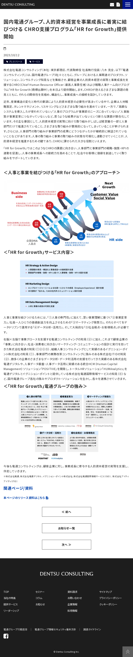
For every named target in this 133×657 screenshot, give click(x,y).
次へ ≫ (66, 544)
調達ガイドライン (92, 629)
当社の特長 (10, 598)
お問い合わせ (112, 4)
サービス (35, 61)
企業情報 (72, 604)
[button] (127, 4)
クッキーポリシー (108, 604)
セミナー (39, 592)
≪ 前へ (66, 512)
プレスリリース (14, 61)
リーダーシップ (11, 610)
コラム (38, 598)
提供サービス (11, 604)
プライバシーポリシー (110, 598)
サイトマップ (105, 592)
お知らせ (40, 604)
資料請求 (119, 4)
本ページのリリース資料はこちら (24, 498)
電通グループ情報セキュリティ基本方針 (55, 629)
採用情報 (72, 610)
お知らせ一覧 (66, 528)
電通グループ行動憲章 (15, 629)
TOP (6, 592)
